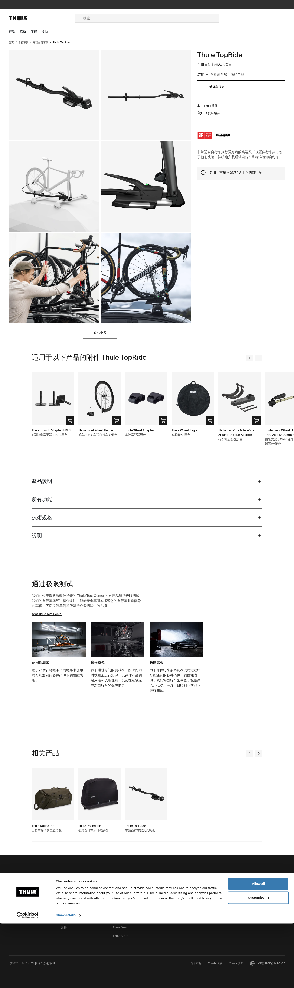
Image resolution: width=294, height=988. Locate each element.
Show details (66, 979)
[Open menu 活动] (25, 32)
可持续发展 (120, 902)
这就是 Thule (121, 885)
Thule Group (121, 927)
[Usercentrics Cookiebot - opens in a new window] (27, 980)
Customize (258, 962)
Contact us (16, 885)
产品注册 (67, 919)
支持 (64, 927)
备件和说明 (68, 885)
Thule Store (120, 936)
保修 (64, 902)
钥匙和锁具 (68, 893)
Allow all (258, 948)
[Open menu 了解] (36, 32)
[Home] (42, 18)
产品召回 (67, 910)
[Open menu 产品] (14, 32)
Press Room (121, 919)
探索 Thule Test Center (47, 614)
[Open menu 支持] (47, 32)
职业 (116, 893)
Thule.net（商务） (125, 910)
